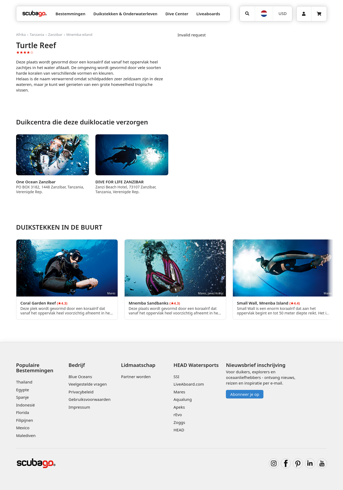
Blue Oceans (80, 376)
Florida (22, 412)
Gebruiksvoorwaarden (90, 399)
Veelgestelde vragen (88, 384)
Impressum (79, 407)
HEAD (178, 429)
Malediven (26, 435)
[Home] (35, 14)
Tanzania (37, 34)
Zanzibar (55, 34)
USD (283, 13)
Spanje (22, 397)
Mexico (22, 427)
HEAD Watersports (196, 365)
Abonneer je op (244, 394)
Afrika (21, 34)
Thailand (24, 382)
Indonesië (25, 405)
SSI (176, 376)
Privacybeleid (81, 391)
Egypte (22, 389)
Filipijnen (24, 420)
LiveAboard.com (188, 384)
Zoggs (179, 422)
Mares (179, 391)
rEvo (177, 414)
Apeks (179, 407)
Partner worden (136, 376)
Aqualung (182, 399)
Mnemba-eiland (79, 34)
